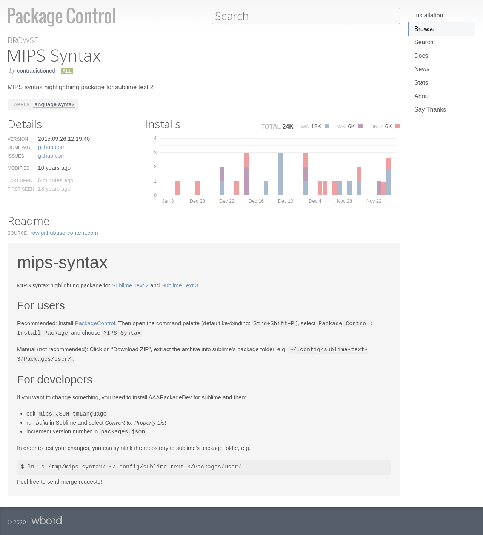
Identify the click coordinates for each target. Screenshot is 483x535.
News (421, 69)
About (422, 96)
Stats (421, 82)
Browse (424, 29)
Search (424, 42)
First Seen (21, 188)
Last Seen (20, 180)
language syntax (53, 104)
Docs (421, 56)
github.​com (51, 146)
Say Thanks (430, 109)
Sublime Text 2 (130, 285)
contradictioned (36, 70)
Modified (19, 168)
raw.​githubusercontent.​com (64, 232)
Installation (428, 15)
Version (18, 138)
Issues (16, 155)
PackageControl (95, 323)
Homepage (20, 147)
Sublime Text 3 (179, 285)
